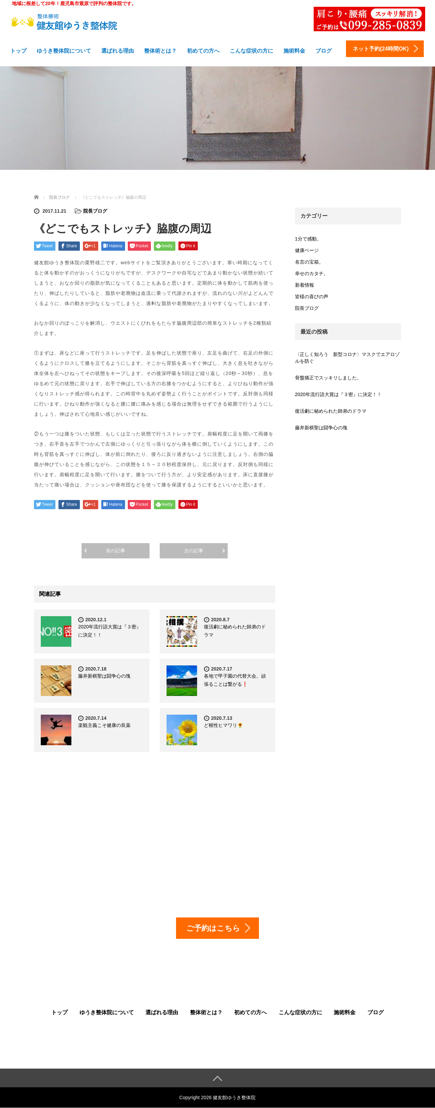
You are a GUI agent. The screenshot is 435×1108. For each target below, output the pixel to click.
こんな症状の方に (251, 51)
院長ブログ (95, 211)
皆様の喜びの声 (311, 296)
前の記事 (115, 550)
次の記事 (193, 550)
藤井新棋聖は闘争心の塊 (104, 676)
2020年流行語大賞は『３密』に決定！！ (338, 394)
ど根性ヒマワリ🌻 (223, 725)
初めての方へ (203, 51)
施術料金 (294, 51)
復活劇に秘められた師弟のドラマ (330, 411)
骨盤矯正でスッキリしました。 (328, 377)
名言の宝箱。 (309, 262)
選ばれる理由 (117, 51)
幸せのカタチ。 (311, 273)
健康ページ (307, 250)
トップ (18, 51)
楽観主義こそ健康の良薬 (104, 725)
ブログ (323, 51)
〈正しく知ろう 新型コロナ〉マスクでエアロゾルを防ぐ (347, 358)
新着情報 (304, 285)
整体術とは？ (160, 51)
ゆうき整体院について (64, 51)
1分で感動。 (308, 239)
